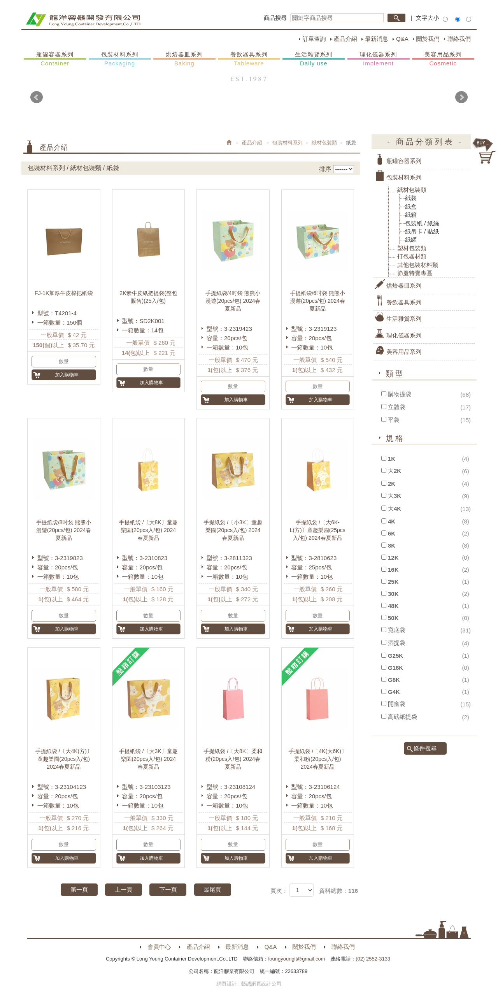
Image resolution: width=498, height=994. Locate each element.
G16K (395, 667)
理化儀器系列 (378, 59)
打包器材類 (411, 256)
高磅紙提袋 (402, 716)
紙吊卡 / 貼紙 (422, 231)
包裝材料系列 (120, 59)
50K (393, 618)
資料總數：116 (338, 890)
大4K (394, 508)
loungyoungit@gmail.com (296, 959)
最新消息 (376, 38)
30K (393, 593)
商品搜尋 (275, 17)
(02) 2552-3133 (373, 959)
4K (391, 521)
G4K (394, 691)
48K (393, 605)
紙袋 (411, 198)
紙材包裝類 (324, 143)
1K (391, 458)
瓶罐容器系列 (55, 59)
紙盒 (411, 206)
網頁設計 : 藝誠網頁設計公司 (249, 984)
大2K (394, 470)
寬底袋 (396, 630)
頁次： (279, 890)
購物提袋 (399, 394)
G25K (395, 655)
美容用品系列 (443, 59)
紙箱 (411, 214)
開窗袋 (396, 704)
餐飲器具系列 (249, 59)
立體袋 (396, 407)
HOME (83, 19)
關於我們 (428, 38)
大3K (394, 495)
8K (391, 545)
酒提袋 (396, 642)
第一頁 (79, 889)
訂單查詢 (314, 38)
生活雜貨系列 (313, 59)
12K (393, 557)
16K (393, 569)
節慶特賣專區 (414, 273)
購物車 (484, 151)
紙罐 (411, 239)
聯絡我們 (459, 38)
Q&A (402, 38)
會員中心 (159, 946)
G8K (394, 679)
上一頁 (123, 889)
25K (393, 581)
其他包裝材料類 (417, 265)
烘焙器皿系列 (184, 59)
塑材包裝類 (411, 248)
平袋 (394, 419)
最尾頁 (212, 889)
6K (391, 533)
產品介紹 (345, 38)
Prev (36, 97)
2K (391, 483)
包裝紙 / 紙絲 (422, 223)
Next (461, 97)
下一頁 (168, 889)
